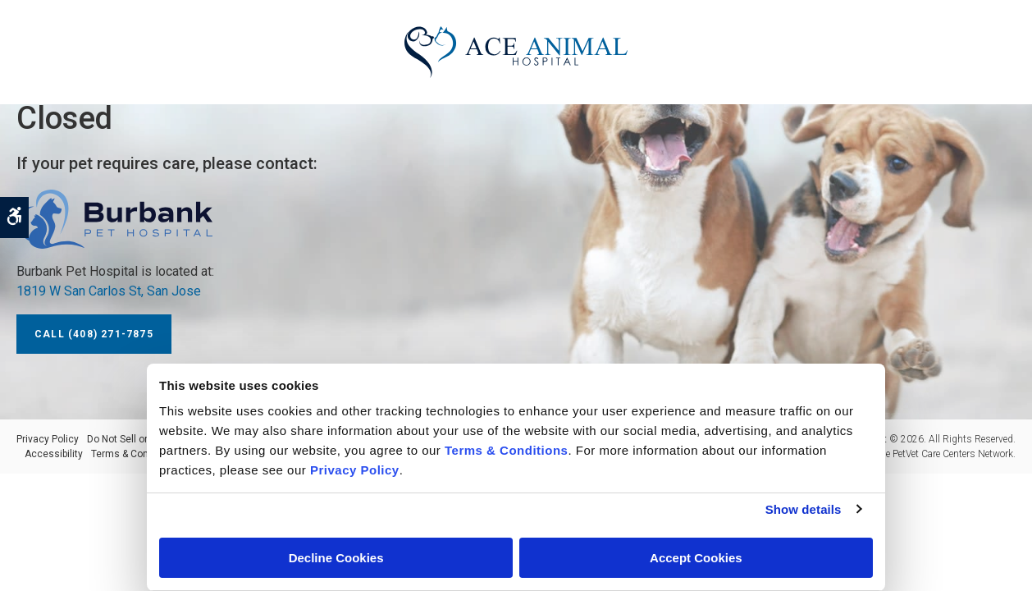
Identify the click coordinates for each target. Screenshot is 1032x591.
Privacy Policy (47, 439)
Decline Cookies (336, 558)
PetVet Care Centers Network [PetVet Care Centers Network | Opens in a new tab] (953, 454)
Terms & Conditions (135, 454)
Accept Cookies (696, 558)
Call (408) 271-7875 (93, 334)
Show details (803, 509)
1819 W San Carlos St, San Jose (108, 291)
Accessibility (54, 454)
